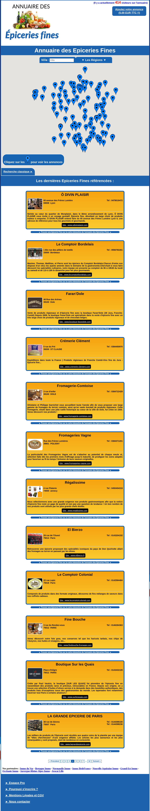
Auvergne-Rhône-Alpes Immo (35, 771)
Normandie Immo (61, 768)
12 (89, 761)
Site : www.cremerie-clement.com (75, 366)
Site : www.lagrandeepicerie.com (75, 744)
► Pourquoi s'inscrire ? (21, 789)
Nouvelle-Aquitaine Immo (105, 768)
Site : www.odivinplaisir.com (75, 225)
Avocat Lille (58, 771)
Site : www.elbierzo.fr (75, 555)
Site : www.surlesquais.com (75, 697)
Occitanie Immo (10, 771)
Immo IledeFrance (81, 768)
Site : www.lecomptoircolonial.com (75, 600)
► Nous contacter (17, 801)
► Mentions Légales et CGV (24, 795)
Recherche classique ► (18, 171)
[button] (86, 83)
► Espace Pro (15, 782)
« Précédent (54, 761)
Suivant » (97, 761)
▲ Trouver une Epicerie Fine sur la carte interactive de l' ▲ (75, 232)
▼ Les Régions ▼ (94, 60)
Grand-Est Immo (128, 768)
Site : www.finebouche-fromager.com (75, 645)
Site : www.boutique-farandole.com (75, 322)
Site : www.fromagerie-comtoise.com (75, 416)
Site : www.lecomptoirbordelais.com (75, 274)
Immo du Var (26, 768)
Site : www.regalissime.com (75, 510)
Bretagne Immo (43, 768)
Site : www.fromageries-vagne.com (75, 463)
